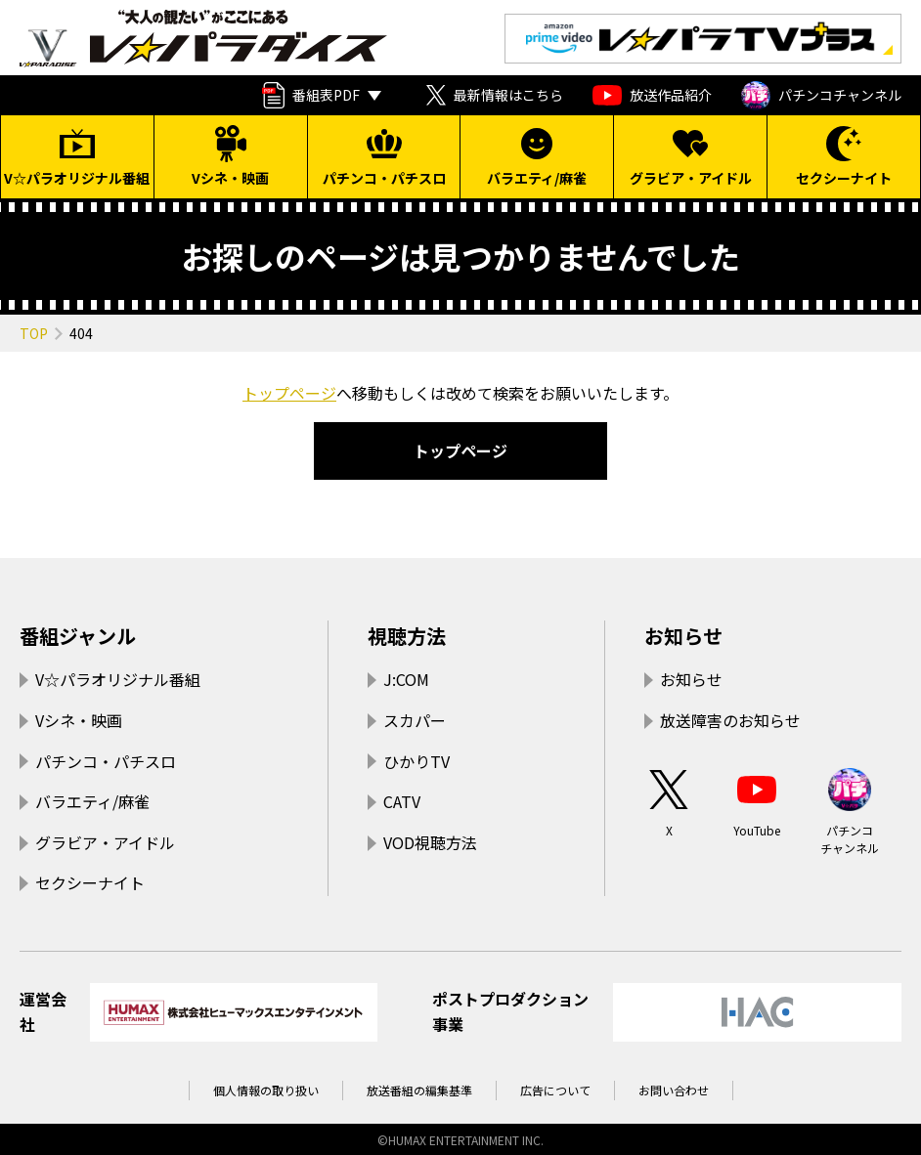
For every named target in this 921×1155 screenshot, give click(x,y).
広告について (555, 1090)
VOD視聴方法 (430, 842)
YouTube (756, 801)
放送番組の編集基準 (419, 1090)
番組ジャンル (78, 635)
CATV (401, 801)
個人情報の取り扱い (266, 1090)
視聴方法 (407, 635)
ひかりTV (416, 761)
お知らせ (683, 635)
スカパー (414, 720)
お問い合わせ (673, 1090)
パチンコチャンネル (821, 95)
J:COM (406, 679)
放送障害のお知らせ (730, 720)
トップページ (289, 393)
